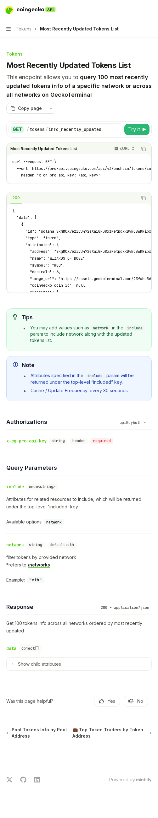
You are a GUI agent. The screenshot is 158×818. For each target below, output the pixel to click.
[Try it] (137, 129)
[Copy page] (26, 108)
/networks (39, 564)
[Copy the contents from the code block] (143, 149)
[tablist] (72, 198)
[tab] (16, 198)
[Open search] (138, 10)
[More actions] (150, 10)
